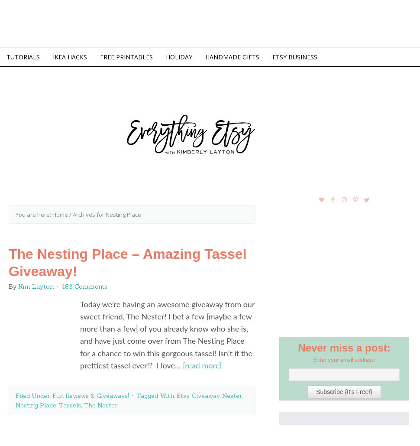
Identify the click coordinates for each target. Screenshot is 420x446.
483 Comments (84, 286)
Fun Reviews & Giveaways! (90, 396)
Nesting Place (36, 405)
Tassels (70, 405)
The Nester (100, 405)
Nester (232, 396)
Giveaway (206, 396)
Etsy (183, 396)
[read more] (202, 365)
